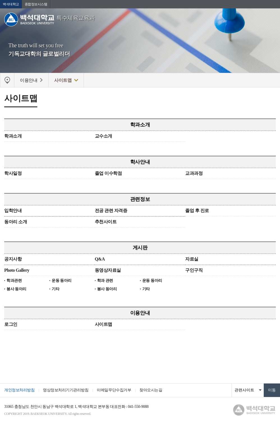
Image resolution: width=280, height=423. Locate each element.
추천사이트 (106, 221)
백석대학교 (11, 4)
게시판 (140, 247)
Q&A (100, 259)
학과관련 (14, 280)
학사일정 (13, 173)
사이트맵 (103, 324)
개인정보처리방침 (19, 390)
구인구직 (194, 270)
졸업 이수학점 (108, 173)
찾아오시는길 (150, 390)
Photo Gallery (16, 270)
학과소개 (140, 124)
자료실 (191, 259)
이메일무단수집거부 (114, 390)
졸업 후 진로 (197, 210)
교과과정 (194, 173)
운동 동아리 (62, 280)
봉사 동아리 (16, 289)
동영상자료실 (108, 270)
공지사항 (13, 259)
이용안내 (140, 313)
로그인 (10, 324)
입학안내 (13, 210)
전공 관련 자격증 (111, 210)
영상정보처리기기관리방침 (65, 390)
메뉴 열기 (271, 21)
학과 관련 (105, 280)
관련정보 (140, 199)
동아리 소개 (15, 221)
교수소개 (103, 136)
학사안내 (140, 162)
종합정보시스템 (36, 4)
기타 (55, 289)
